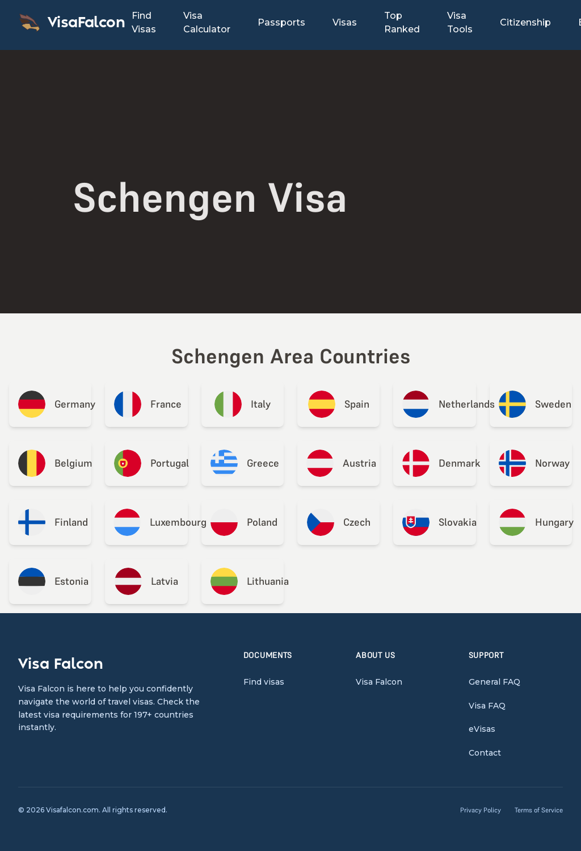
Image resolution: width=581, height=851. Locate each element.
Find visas (263, 682)
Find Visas (144, 22)
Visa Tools (460, 22)
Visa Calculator (206, 22)
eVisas (482, 729)
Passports (281, 22)
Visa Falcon (379, 682)
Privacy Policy (480, 810)
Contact (485, 753)
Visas (344, 22)
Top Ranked (402, 22)
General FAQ (494, 682)
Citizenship (525, 22)
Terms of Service (539, 810)
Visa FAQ (487, 706)
